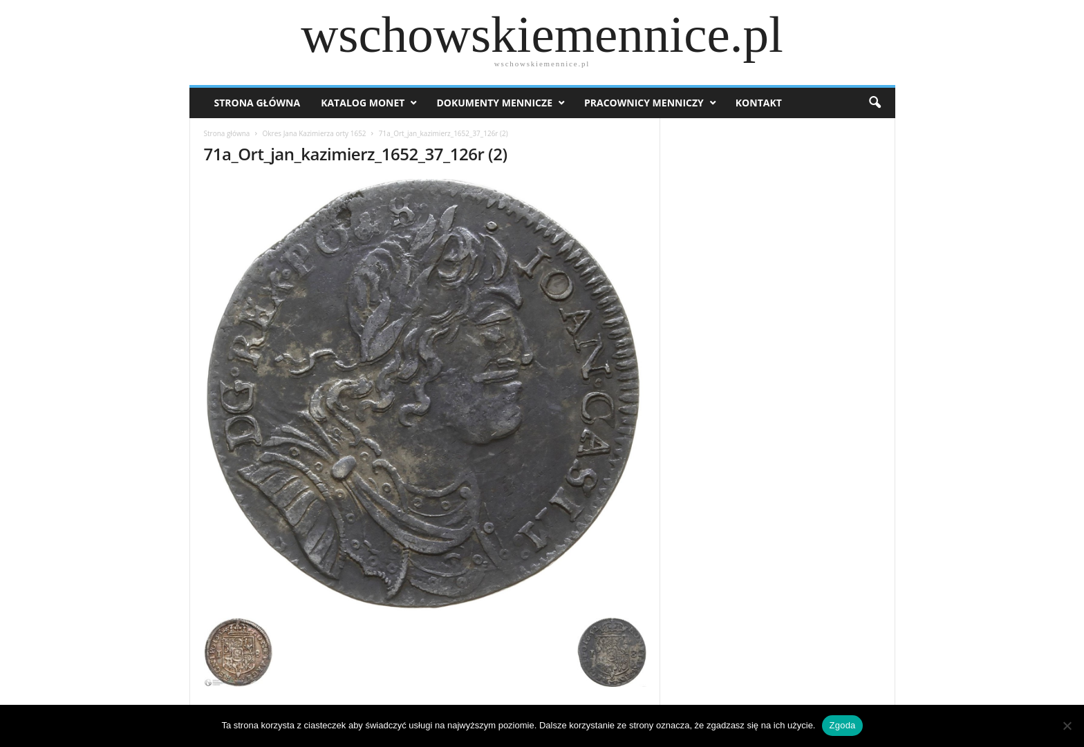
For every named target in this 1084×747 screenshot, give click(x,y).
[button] (874, 103)
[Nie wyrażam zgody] (1067, 725)
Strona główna (227, 133)
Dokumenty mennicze (494, 102)
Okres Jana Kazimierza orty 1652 (314, 133)
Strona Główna (257, 102)
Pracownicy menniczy (644, 102)
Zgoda (842, 725)
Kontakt (759, 102)
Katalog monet (362, 102)
